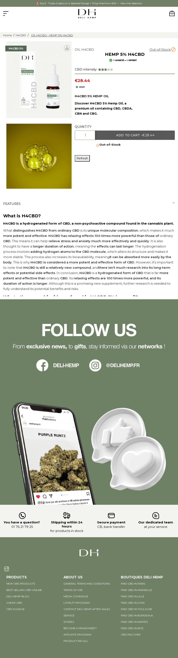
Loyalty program (77, 602)
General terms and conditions (87, 583)
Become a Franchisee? (80, 628)
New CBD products (20, 583)
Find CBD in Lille (132, 596)
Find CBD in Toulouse (136, 609)
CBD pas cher (131, 634)
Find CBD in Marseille (136, 590)
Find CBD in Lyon (132, 602)
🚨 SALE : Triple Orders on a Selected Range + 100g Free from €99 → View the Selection (89, 3)
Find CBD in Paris (133, 583)
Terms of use (73, 590)
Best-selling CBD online (24, 590)
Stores (69, 621)
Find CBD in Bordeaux (137, 615)
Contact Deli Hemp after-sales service (87, 612)
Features (12, 204)
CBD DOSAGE (15, 609)
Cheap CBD (14, 602)
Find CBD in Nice (132, 628)
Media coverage (76, 596)
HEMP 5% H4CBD (125, 54)
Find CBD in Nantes (134, 621)
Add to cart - (135, 135)
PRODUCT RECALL (76, 641)
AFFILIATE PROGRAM (77, 634)
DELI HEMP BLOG (17, 596)
